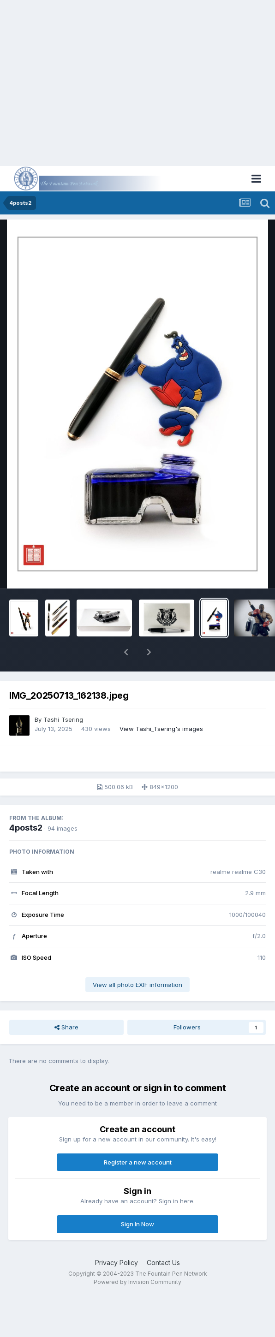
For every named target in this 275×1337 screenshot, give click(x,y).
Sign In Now (137, 1224)
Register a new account (138, 1162)
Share (66, 1027)
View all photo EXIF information (137, 984)
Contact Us (163, 1262)
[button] (126, 652)
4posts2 (25, 827)
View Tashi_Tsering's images (161, 728)
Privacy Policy (116, 1262)
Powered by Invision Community (137, 1281)
